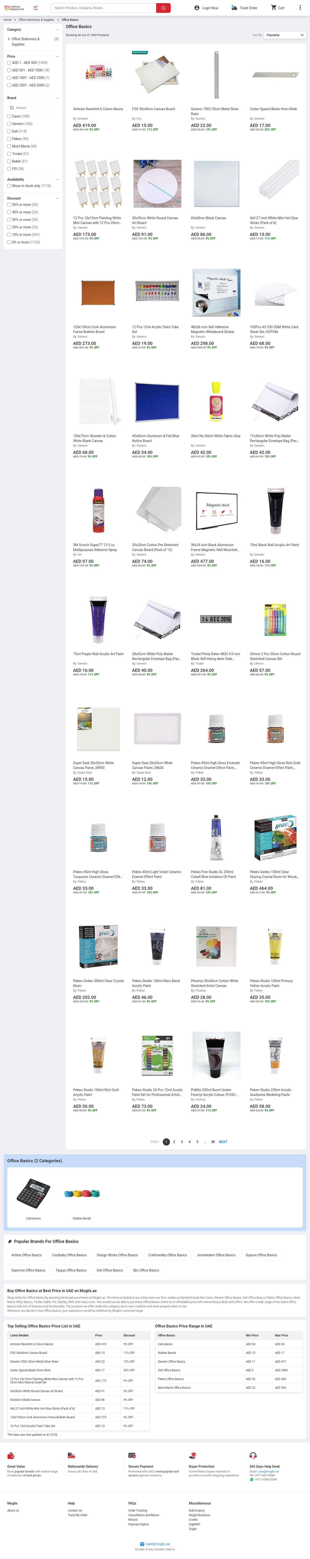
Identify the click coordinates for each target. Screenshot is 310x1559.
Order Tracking (137, 1510)
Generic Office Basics (171, 1361)
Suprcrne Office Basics (28, 1270)
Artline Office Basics (26, 1255)
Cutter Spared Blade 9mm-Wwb (30, 1370)
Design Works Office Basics (117, 1255)
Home (7, 20)
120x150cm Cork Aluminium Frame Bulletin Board (42, 1417)
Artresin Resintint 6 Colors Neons (31, 1344)
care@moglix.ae (268, 1471)
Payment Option (138, 1524)
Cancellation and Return (143, 1515)
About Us (13, 1510)
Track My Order (77, 1515)
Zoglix (193, 1529)
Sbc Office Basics (146, 1270)
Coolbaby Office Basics (69, 1255)
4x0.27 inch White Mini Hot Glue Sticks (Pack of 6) (42, 1408)
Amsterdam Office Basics (216, 1255)
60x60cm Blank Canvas (25, 1400)
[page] (220, 1142)
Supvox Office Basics (261, 1255)
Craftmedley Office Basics (167, 1255)
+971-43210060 (265, 1475)
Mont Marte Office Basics (174, 1387)
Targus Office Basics (71, 1270)
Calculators (33, 1218)
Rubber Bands (82, 1218)
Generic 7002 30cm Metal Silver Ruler (34, 1361)
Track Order (248, 8)
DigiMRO (194, 1524)
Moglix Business (199, 1515)
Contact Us (75, 1510)
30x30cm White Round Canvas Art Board (36, 1391)
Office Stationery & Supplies (36, 20)
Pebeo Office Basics (171, 1379)
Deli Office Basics (110, 1270)
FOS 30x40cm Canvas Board (28, 1353)
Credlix (193, 1519)
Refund (133, 1519)
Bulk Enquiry (197, 1510)
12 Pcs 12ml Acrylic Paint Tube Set (32, 1426)
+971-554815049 (263, 1479)
